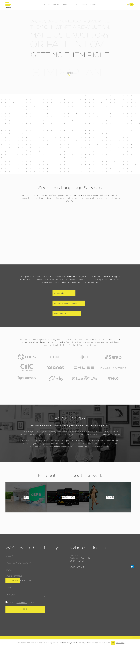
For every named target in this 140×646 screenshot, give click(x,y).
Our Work (83, 4)
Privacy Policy (22, 602)
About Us (73, 4)
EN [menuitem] (129, 4)
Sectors (56, 4)
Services (47, 4)
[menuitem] (129, 4)
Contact (93, 4)
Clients (64, 4)
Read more (120, 643)
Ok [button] (113, 643)
